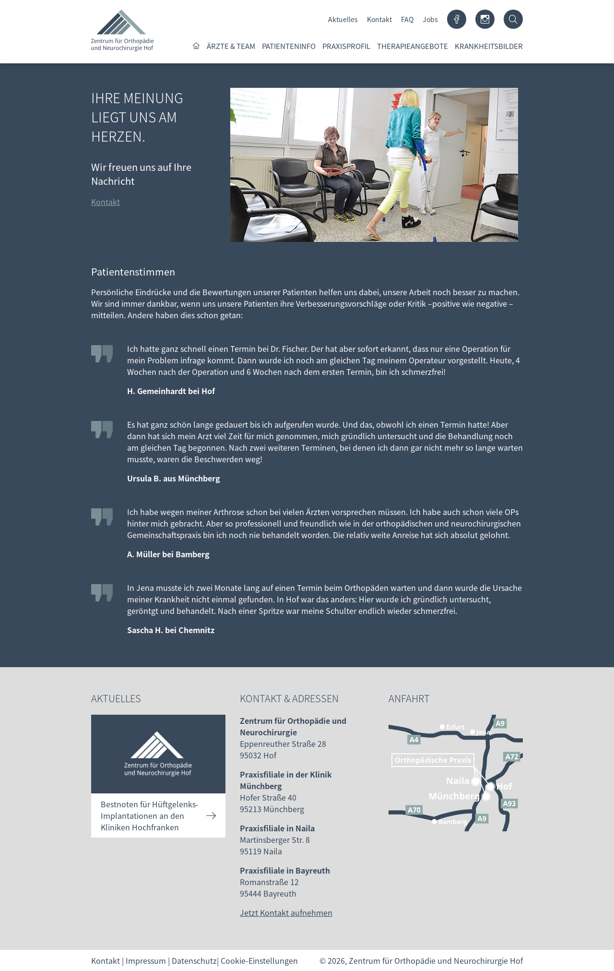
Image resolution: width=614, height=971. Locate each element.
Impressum (146, 960)
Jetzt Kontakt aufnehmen (286, 912)
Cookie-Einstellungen (259, 960)
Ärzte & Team (231, 46)
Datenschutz (194, 960)
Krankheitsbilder (489, 46)
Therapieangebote (412, 46)
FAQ (407, 19)
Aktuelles (343, 19)
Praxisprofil (346, 46)
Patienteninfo (289, 46)
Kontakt (379, 19)
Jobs (430, 19)
